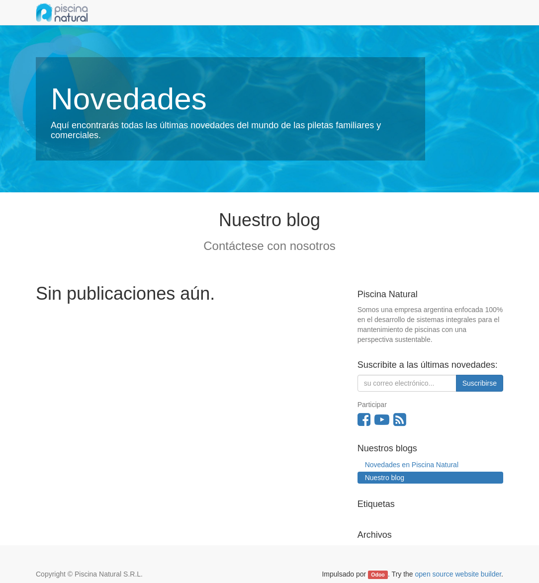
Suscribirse (479, 383)
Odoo (377, 575)
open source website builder (458, 574)
